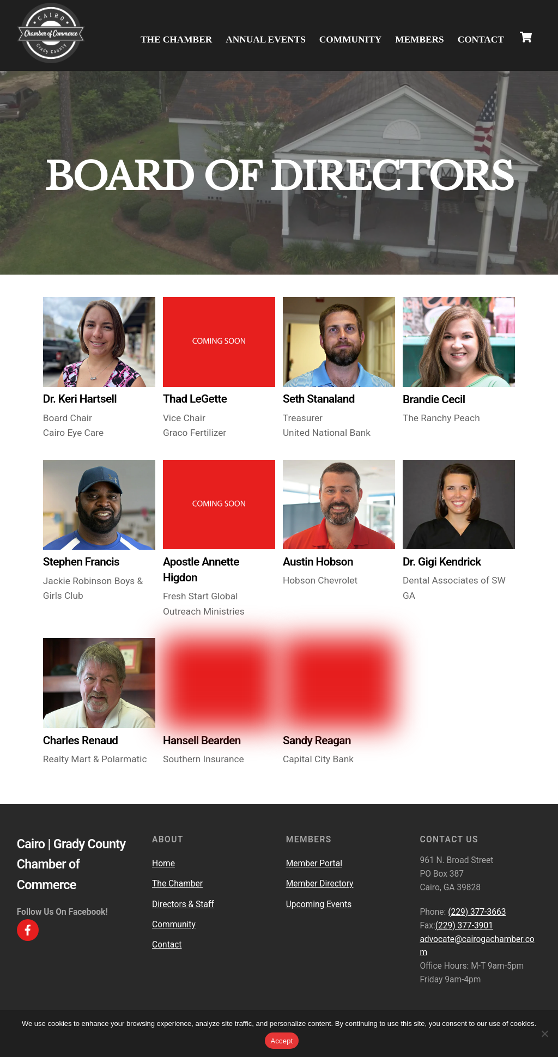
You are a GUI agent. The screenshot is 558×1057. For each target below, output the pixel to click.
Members (419, 39)
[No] (544, 1033)
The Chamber (176, 39)
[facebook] (28, 929)
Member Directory (320, 884)
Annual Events (266, 39)
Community (350, 39)
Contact (481, 39)
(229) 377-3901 (464, 926)
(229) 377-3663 (477, 912)
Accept (281, 1041)
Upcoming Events (319, 904)
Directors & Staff (183, 904)
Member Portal (314, 863)
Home (163, 863)
